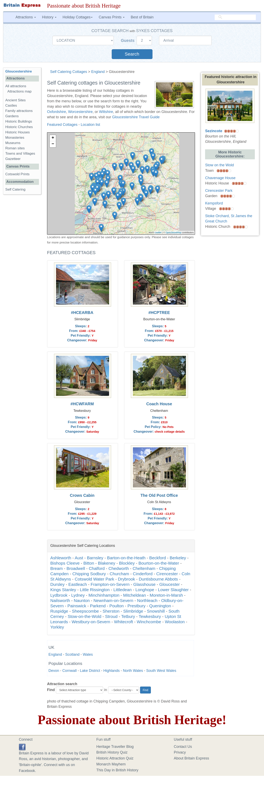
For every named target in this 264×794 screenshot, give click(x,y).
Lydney (78, 595)
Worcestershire (80, 112)
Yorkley (57, 627)
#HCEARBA (82, 312)
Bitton (88, 563)
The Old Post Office (159, 495)
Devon (54, 671)
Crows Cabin (82, 495)
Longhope (144, 589)
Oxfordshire (56, 112)
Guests (128, 40)
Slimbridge (133, 611)
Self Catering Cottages (68, 72)
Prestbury (136, 605)
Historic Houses (17, 132)
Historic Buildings (18, 121)
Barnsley (95, 557)
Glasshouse (144, 584)
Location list (90, 125)
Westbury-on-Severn (91, 621)
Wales (88, 654)
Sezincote (213, 131)
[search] (235, 17)
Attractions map (19, 91)
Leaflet (158, 232)
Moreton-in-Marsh (166, 595)
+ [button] (53, 138)
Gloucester (169, 584)
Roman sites (15, 148)
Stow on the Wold (219, 165)
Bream (56, 568)
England (98, 72)
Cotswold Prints (17, 174)
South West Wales (161, 671)
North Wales (133, 671)
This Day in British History (117, 770)
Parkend (98, 605)
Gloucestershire (18, 71)
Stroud (111, 616)
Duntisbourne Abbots (158, 579)
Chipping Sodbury (89, 573)
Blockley (127, 563)
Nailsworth (60, 600)
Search (132, 54)
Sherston (111, 611)
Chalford (97, 568)
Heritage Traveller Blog (115, 747)
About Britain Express (191, 758)
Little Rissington (95, 589)
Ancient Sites (15, 100)
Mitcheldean (134, 595)
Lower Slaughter (173, 589)
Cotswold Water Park (94, 579)
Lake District (90, 671)
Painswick (76, 605)
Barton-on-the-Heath (126, 557)
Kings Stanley (63, 589)
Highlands (111, 671)
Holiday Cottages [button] (78, 17)
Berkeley (178, 557)
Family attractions (19, 111)
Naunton (82, 600)
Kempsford (214, 203)
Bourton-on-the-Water (158, 563)
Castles (11, 105)
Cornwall (69, 671)
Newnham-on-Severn (113, 600)
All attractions (15, 86)
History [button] (49, 17)
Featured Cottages (62, 125)
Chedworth (118, 568)
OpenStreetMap (173, 232)
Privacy (180, 752)
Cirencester (167, 573)
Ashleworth (60, 557)
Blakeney (106, 563)
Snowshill (156, 611)
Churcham (119, 573)
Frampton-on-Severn (110, 584)
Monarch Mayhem (111, 764)
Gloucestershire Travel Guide (136, 117)
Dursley (57, 584)
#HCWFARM (82, 404)
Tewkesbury (150, 616)
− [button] (53, 144)
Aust (79, 557)
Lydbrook (58, 595)
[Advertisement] (22, 260)
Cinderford (143, 573)
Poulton (116, 605)
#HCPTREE (159, 312)
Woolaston (175, 621)
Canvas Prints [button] (112, 17)
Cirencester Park (218, 191)
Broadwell (75, 568)
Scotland (72, 654)
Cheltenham (144, 568)
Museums (12, 143)
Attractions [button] (25, 17)
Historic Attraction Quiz (115, 758)
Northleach (147, 600)
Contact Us (183, 747)
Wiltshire (106, 112)
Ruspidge (59, 611)
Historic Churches (19, 127)
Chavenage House (220, 178)
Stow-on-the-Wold (84, 616)
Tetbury (128, 616)
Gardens (12, 116)
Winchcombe (149, 621)
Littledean (122, 589)
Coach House (159, 404)
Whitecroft (123, 621)
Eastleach (77, 584)
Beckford (157, 557)
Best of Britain (142, 17)
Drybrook (126, 579)
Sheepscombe (85, 611)
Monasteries (14, 138)
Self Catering (15, 189)
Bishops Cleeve (65, 563)
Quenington (160, 605)
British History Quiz (112, 752)
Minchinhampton (103, 595)
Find (51, 690)
